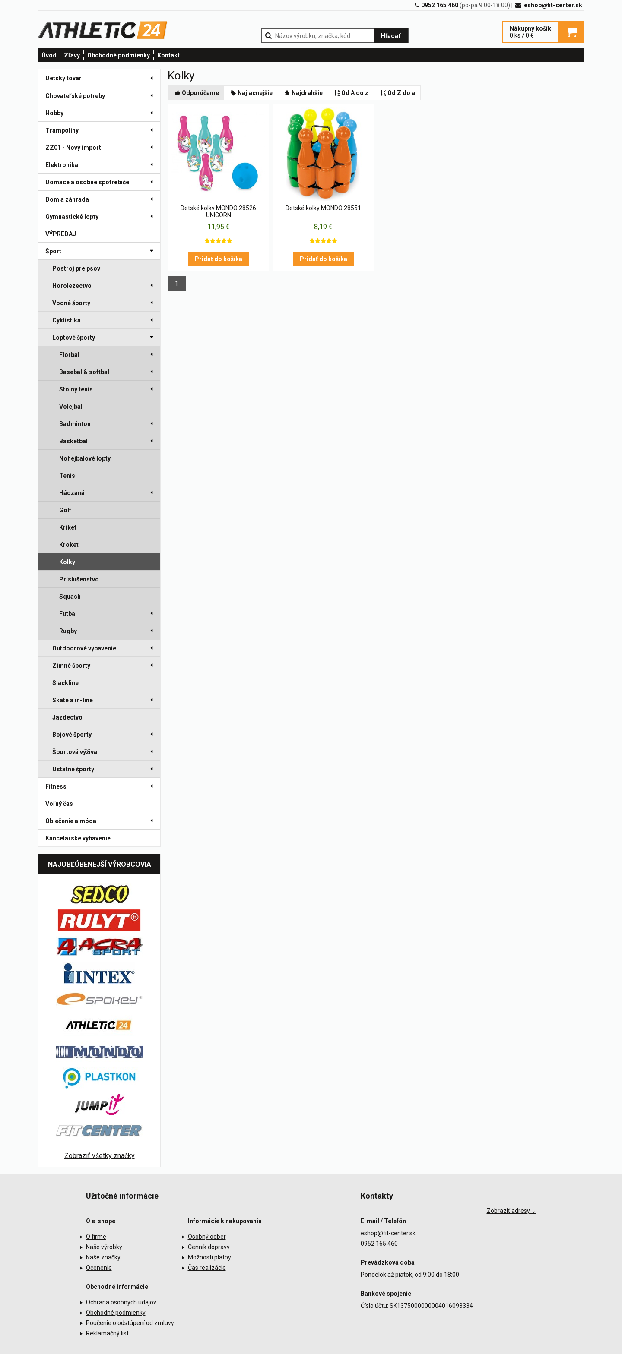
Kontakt (168, 55)
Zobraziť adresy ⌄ (511, 1210)
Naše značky (103, 1257)
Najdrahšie (303, 92)
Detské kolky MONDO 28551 (323, 208)
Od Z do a (397, 92)
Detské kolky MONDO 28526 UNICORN (218, 211)
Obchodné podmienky (118, 55)
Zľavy (72, 55)
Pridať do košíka (218, 259)
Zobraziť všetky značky (99, 1156)
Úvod (49, 55)
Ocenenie (99, 1267)
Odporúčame (196, 92)
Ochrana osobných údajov (121, 1302)
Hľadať (390, 35)
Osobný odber (207, 1236)
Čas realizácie (207, 1267)
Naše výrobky (104, 1247)
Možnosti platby (209, 1257)
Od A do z (351, 92)
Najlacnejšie (251, 92)
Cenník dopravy (209, 1247)
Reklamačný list (107, 1333)
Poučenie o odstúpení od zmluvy (130, 1322)
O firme (96, 1236)
